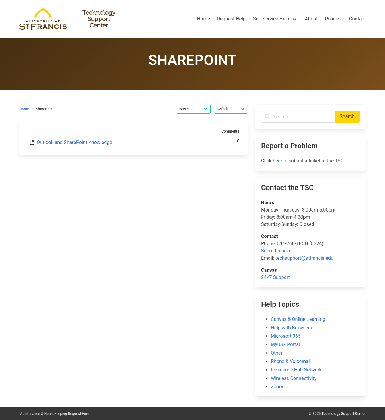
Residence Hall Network (296, 370)
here (277, 161)
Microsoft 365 (286, 336)
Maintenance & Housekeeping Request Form (55, 414)
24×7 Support (275, 277)
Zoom (277, 387)
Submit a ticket (277, 251)
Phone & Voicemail (291, 361)
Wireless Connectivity (293, 378)
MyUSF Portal (285, 344)
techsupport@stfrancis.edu (304, 258)
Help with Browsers (291, 328)
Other (276, 353)
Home (24, 109)
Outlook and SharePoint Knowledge (74, 142)
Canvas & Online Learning (298, 319)
